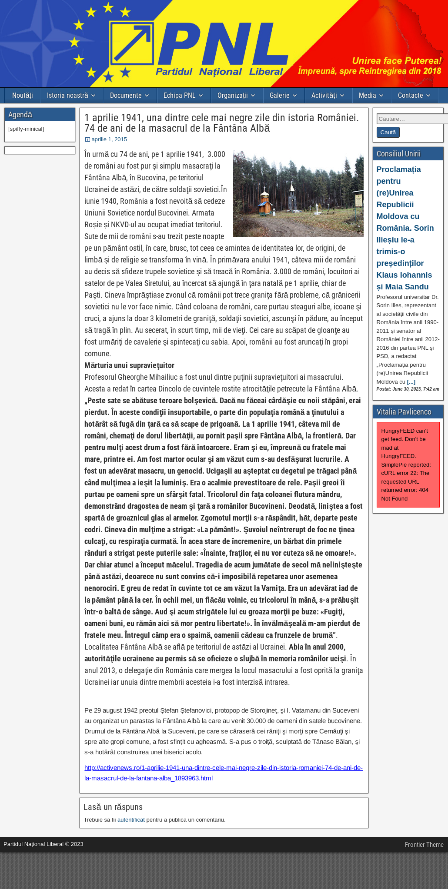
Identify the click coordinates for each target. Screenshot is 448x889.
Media (367, 95)
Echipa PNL (180, 95)
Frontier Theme (424, 845)
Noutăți (22, 95)
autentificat (131, 819)
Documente (126, 95)
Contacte (410, 95)
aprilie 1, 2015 (109, 139)
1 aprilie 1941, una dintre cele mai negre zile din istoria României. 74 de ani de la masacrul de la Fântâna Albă (221, 123)
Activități (324, 95)
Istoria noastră (67, 95)
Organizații (232, 95)
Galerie (280, 95)
